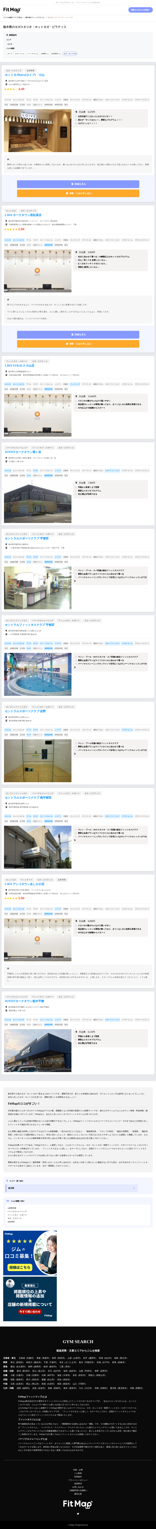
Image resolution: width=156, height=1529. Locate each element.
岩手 (85, 1358)
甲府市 (88, 1371)
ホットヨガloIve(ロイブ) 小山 (24, 75)
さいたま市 (70, 1362)
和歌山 (91, 1375)
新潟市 (26, 1371)
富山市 (41, 1371)
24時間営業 (11, 1208)
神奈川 (29, 1362)
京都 (28, 1375)
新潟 (19, 1371)
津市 (67, 1367)
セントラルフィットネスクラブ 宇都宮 (29, 624)
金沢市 (57, 1371)
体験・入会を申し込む (80, 193)
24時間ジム (45, 54)
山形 (70, 1358)
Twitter (78, 1514)
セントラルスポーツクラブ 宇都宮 (27, 538)
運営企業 (78, 1494)
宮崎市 (104, 1388)
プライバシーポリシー (78, 1480)
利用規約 (78, 1477)
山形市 (77, 1358)
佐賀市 (41, 1388)
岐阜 (46, 1367)
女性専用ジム (56, 54)
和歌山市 (101, 1375)
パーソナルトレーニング (17, 1211)
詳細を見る (80, 184)
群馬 (114, 1362)
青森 (39, 1358)
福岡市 (26, 1388)
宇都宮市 (89, 1362)
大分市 (88, 1388)
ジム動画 (78, 1473)
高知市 (66, 1379)
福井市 (73, 1371)
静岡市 (37, 1367)
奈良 (75, 1375)
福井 (65, 1371)
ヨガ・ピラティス (14, 1218)
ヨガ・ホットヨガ (70, 54)
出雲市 (51, 1384)
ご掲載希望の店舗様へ (78, 1490)
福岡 (19, 1388)
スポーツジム (19, 54)
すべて (9, 54)
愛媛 (44, 1379)
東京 (13, 1362)
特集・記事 (78, 1470)
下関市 (82, 1384)
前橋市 (121, 1362)
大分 (81, 1388)
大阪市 (20, 1375)
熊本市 (73, 1388)
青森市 (46, 1358)
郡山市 (123, 1358)
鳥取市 (66, 1384)
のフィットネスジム (35, 17)
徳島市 (20, 1379)
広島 (13, 1384)
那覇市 (139, 1388)
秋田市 (61, 1358)
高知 (59, 1379)
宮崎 (97, 1388)
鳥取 (59, 1384)
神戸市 (51, 1375)
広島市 (20, 1384)
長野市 (104, 1371)
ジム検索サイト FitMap (13, 17)
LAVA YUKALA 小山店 (19, 365)
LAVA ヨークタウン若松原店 (23, 215)
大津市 (66, 1375)
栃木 (81, 1362)
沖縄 (132, 1388)
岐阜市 (53, 1367)
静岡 (30, 1367)
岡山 (28, 1384)
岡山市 (35, 1384)
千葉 (46, 1362)
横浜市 (37, 1362)
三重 (61, 1367)
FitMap (71, 1525)
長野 (97, 1371)
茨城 (99, 1362)
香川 (28, 1379)
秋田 (54, 1358)
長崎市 (57, 1388)
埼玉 (61, 1362)
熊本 (65, 1388)
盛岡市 (92, 1358)
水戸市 (106, 1362)
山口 (75, 1384)
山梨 (81, 1371)
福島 (116, 1358)
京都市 (35, 1375)
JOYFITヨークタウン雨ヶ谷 (23, 452)
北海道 (22, 1358)
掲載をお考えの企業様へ (140, 10)
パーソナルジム (32, 54)
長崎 (50, 1388)
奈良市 (82, 1375)
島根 (44, 1384)
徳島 (13, 1379)
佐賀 (34, 1388)
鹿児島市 (122, 1388)
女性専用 (11, 1222)
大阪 (13, 1375)
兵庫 (44, 1375)
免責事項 (78, 1483)
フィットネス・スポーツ (17, 1215)
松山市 (51, 1379)
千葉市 (53, 1362)
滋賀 (59, 1375)
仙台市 (108, 1358)
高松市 (35, 1379)
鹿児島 (113, 1388)
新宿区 (20, 1362)
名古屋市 (21, 1367)
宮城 (101, 1358)
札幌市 (30, 1358)
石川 (50, 1371)
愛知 (13, 1367)
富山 (34, 1371)
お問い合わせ (78, 1487)
